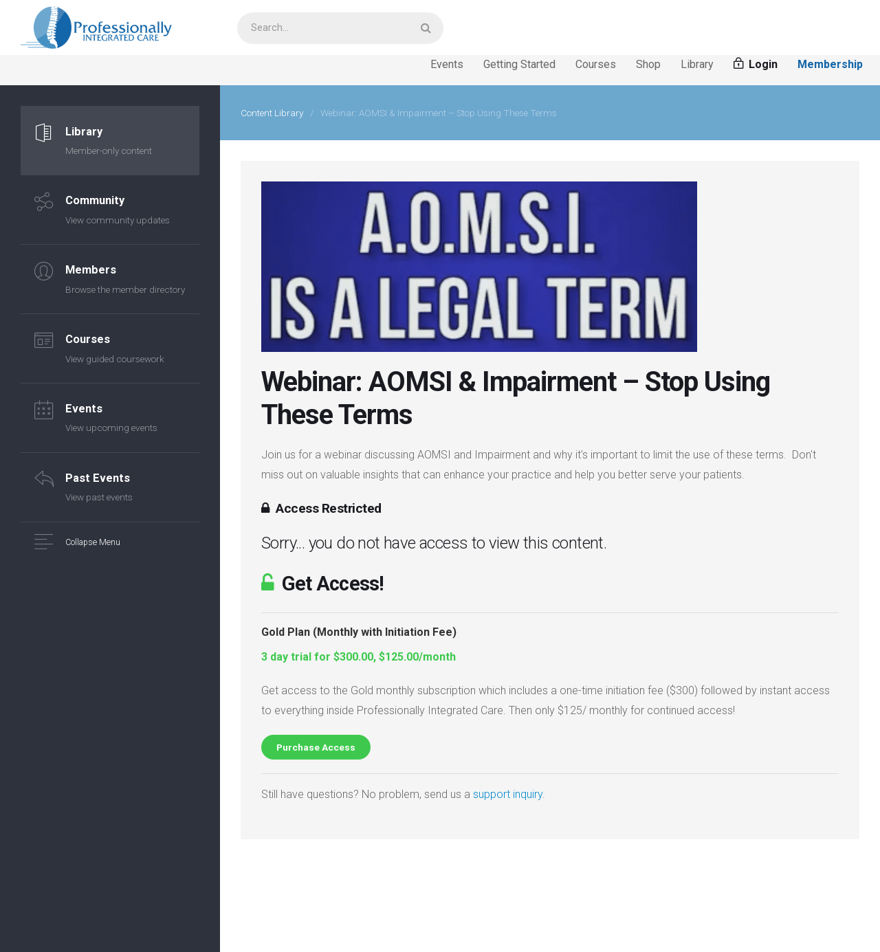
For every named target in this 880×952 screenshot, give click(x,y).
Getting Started (519, 64)
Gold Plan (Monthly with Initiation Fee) (358, 632)
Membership (830, 64)
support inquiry (507, 794)
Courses (595, 64)
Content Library (272, 112)
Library (697, 64)
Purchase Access (315, 747)
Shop (648, 64)
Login (756, 64)
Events (446, 64)
